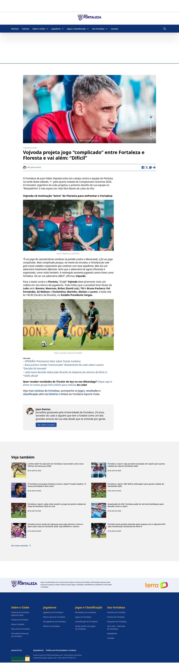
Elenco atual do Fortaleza (54, 617)
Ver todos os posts (46, 424)
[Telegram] (154, 167)
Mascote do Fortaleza (20, 629)
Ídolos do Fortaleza (51, 626)
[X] (147, 167)
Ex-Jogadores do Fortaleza (54, 621)
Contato (114, 28)
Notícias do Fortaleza (116, 612)
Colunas (25, 28)
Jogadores (56, 28)
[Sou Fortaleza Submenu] (107, 29)
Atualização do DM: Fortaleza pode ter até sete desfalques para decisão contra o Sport (136, 505)
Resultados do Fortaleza (85, 612)
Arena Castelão (17, 624)
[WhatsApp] (150, 167)
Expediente (112, 633)
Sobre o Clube (39, 28)
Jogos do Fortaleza (83, 617)
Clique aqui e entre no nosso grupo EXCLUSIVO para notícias (67, 383)
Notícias (15, 28)
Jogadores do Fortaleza (53, 612)
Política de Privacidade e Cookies (61, 650)
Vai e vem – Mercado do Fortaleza (116, 627)
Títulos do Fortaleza (19, 619)
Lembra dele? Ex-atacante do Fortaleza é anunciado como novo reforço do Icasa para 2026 (56, 464)
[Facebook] (143, 167)
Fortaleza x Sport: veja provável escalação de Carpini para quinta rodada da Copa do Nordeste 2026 (136, 464)
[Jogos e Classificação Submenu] (88, 29)
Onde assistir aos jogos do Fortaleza (85, 627)
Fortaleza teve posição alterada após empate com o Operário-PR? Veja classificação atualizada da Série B (136, 525)
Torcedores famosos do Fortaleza (20, 634)
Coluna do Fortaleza (116, 617)
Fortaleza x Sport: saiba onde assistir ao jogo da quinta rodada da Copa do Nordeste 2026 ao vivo (57, 505)
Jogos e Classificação (76, 28)
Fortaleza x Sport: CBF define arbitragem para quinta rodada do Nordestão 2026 (136, 484)
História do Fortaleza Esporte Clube (20, 613)
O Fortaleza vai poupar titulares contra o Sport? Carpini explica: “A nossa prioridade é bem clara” (57, 484)
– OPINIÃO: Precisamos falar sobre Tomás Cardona (52, 361)
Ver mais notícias (21, 545)
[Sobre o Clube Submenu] (47, 29)
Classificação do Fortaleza (86, 621)
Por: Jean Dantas (32, 167)
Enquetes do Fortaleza (117, 621)
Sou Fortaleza (98, 28)
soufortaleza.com (52, 582)
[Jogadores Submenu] (63, 29)
